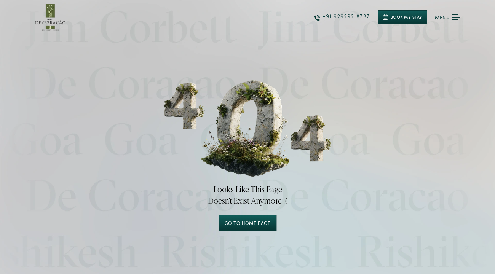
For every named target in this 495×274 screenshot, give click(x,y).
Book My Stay (402, 17)
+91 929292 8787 (342, 17)
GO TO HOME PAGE (248, 223)
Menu (447, 17)
